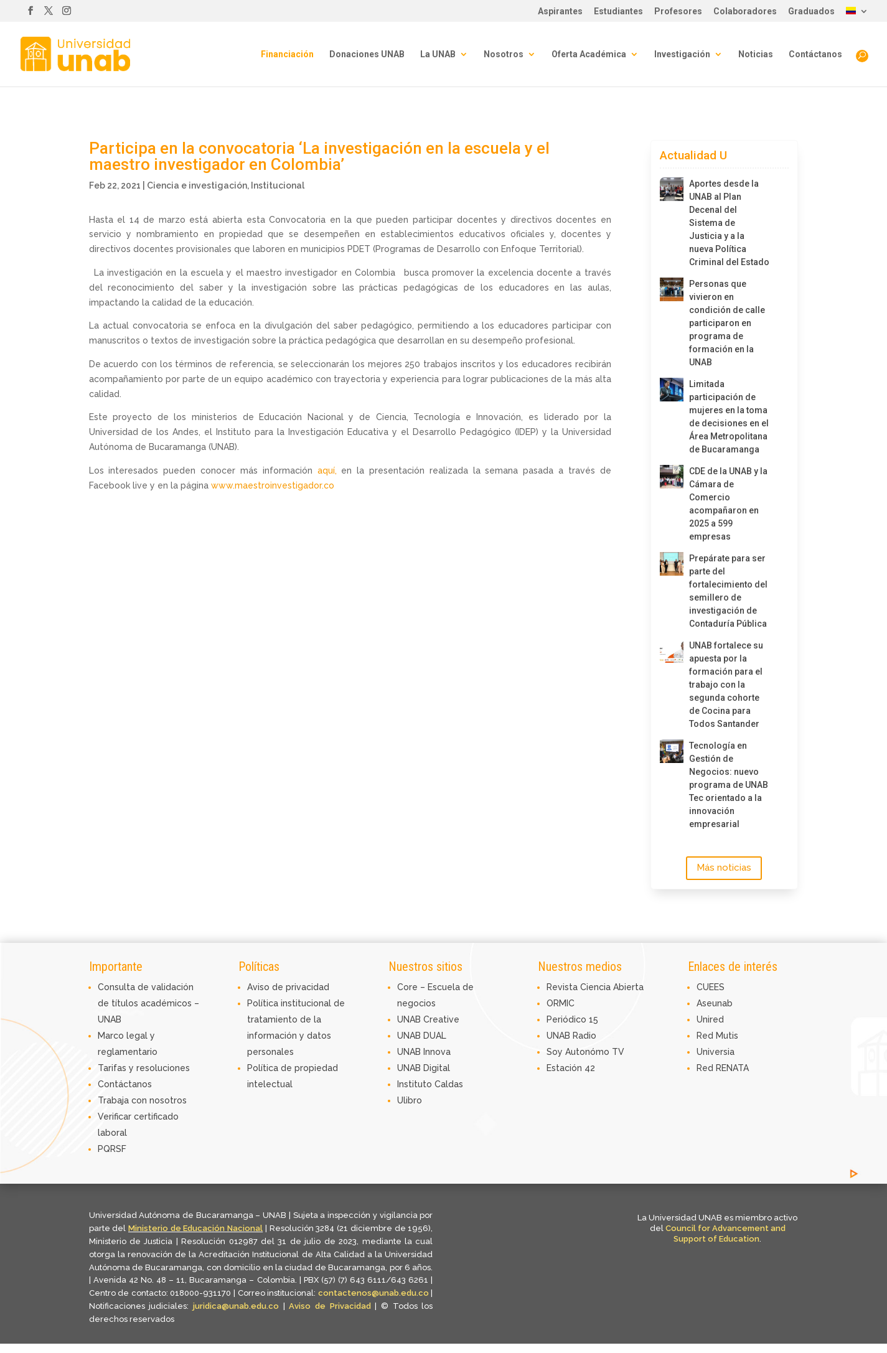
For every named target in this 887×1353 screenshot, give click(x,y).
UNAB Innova (424, 1052)
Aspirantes (560, 11)
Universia (715, 1052)
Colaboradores (745, 11)
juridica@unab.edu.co (236, 1306)
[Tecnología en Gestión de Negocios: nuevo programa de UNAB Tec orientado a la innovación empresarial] (671, 751)
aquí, (327, 470)
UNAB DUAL (421, 1036)
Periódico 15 (572, 1019)
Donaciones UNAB (367, 54)
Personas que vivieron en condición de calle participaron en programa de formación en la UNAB (727, 323)
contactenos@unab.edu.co (373, 1293)
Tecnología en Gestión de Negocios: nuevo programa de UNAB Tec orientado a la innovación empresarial (728, 785)
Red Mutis (717, 1036)
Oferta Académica (588, 54)
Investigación (682, 54)
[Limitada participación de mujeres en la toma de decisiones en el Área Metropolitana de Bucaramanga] (671, 389)
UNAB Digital (423, 1068)
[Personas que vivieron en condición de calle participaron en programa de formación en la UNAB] (671, 289)
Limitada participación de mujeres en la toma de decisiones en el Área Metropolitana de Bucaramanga (729, 416)
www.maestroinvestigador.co (271, 485)
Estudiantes (618, 11)
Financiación (287, 54)
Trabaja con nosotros (142, 1100)
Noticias (755, 54)
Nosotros (503, 54)
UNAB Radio (571, 1036)
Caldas (448, 1084)
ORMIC (561, 1003)
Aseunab (715, 1003)
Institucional (277, 185)
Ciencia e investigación (197, 185)
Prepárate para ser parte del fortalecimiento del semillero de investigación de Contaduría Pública (728, 591)
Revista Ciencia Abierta (595, 987)
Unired (710, 1019)
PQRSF (112, 1149)
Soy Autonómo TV (585, 1052)
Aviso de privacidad (288, 987)
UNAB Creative (428, 1019)
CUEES (711, 987)
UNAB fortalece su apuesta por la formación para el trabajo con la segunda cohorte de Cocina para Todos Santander (726, 684)
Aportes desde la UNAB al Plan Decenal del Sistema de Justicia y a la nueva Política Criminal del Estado (729, 223)
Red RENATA (723, 1068)
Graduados (811, 11)
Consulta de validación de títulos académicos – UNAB (148, 1003)
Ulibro (409, 1100)
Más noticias (724, 867)
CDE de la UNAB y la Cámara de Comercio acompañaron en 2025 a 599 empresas (728, 503)
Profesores (678, 11)
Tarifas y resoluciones (144, 1068)
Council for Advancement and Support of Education (725, 1233)
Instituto (415, 1084)
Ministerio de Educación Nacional (195, 1228)
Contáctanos (815, 54)
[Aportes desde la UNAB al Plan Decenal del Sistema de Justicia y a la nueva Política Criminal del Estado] (671, 189)
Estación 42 (571, 1068)
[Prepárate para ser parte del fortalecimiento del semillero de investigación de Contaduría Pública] (671, 564)
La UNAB (438, 54)
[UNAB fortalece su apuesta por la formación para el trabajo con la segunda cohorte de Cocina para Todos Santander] (671, 651)
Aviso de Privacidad (332, 1306)
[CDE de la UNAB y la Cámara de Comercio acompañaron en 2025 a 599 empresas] (671, 477)
